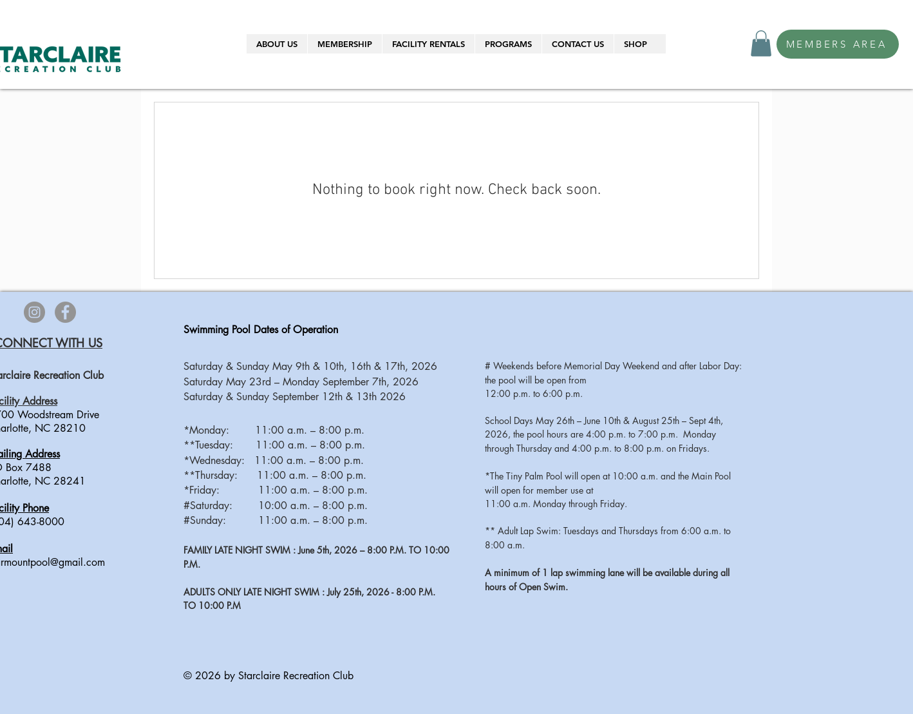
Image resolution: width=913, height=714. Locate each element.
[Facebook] (65, 312)
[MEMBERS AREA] (838, 44)
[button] (277, 43)
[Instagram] (34, 312)
